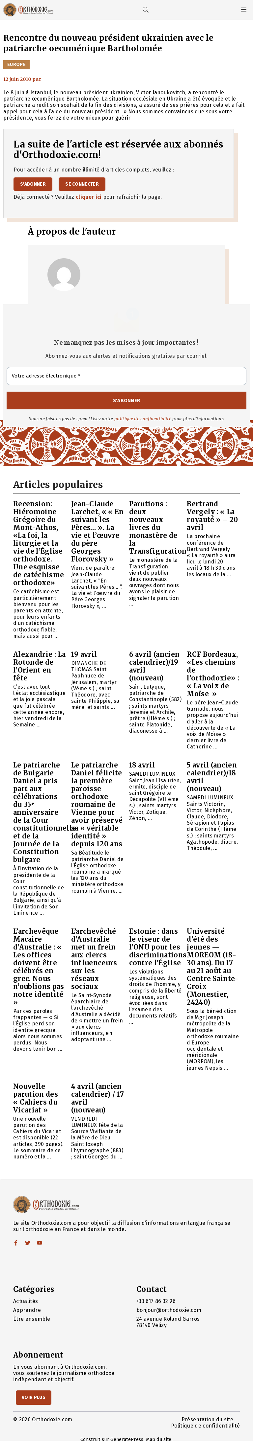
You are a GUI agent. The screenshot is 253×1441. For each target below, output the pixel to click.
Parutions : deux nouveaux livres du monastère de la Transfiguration (158, 527)
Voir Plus (33, 1397)
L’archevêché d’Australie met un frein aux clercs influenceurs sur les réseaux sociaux (94, 959)
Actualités (25, 1301)
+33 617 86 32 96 (156, 1301)
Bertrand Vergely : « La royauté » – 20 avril (212, 516)
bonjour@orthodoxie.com (168, 1310)
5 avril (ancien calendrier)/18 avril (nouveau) (212, 777)
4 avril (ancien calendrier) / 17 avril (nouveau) (97, 1098)
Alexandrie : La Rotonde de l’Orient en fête (39, 666)
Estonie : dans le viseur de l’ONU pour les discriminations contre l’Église (158, 947)
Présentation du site (207, 1419)
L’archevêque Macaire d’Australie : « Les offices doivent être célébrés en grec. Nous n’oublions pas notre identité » (38, 966)
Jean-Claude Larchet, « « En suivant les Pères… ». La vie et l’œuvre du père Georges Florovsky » (97, 531)
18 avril (142, 765)
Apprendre (27, 1310)
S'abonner (33, 184)
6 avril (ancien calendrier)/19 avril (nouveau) (154, 666)
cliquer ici (89, 197)
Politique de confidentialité (205, 1426)
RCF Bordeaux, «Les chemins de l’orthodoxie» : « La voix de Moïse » (213, 674)
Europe (16, 64)
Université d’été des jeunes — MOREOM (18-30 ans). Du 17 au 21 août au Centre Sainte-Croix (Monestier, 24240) (213, 966)
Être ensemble (31, 1319)
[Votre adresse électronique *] (126, 376)
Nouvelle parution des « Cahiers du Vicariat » (35, 1098)
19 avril (84, 654)
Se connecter (82, 184)
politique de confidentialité (142, 418)
